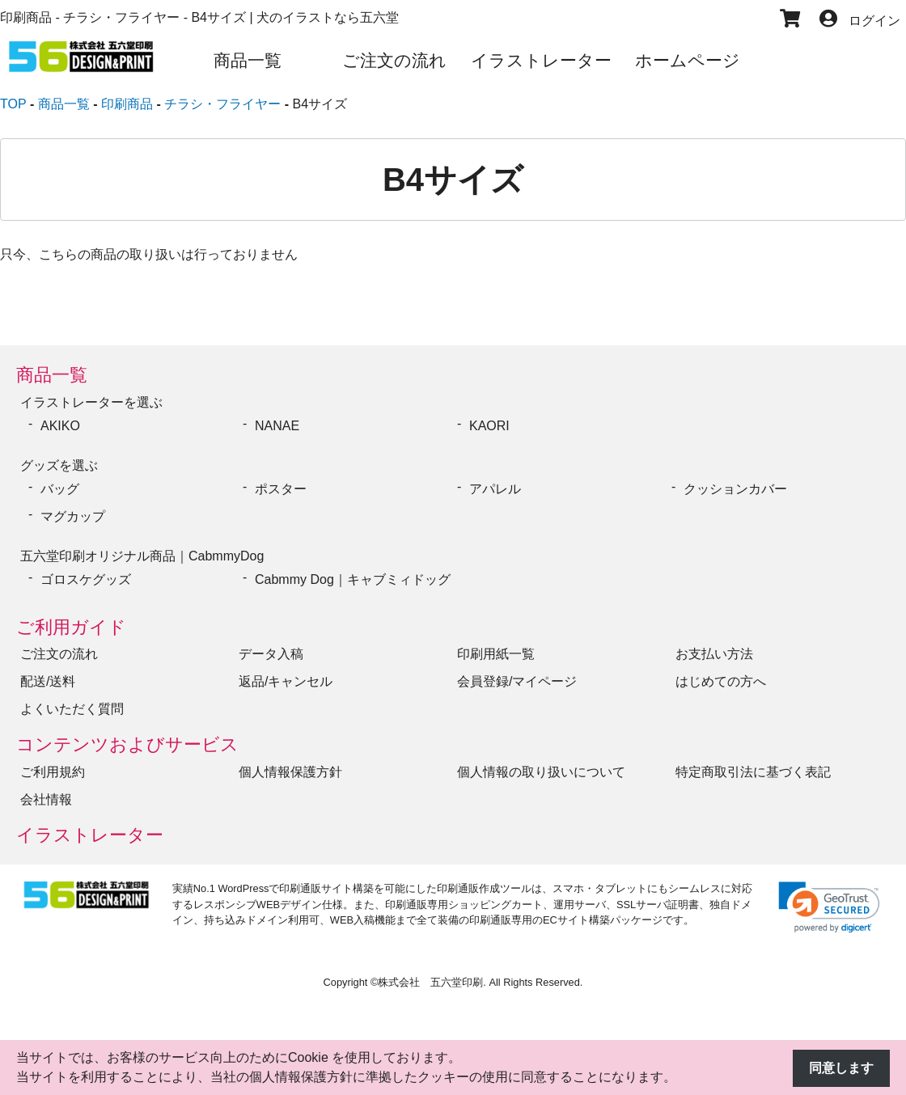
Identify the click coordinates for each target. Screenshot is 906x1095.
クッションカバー (735, 489)
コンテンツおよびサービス (127, 744)
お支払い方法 (714, 654)
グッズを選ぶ (59, 465)
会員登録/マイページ (517, 681)
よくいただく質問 (72, 709)
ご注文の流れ (59, 654)
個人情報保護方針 (290, 772)
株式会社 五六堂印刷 (430, 982)
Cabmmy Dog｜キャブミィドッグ (353, 579)
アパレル (495, 489)
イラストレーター (89, 835)
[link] (829, 907)
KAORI (489, 426)
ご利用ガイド (71, 627)
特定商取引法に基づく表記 (753, 772)
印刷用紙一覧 (496, 654)
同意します (841, 1068)
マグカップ (72, 516)
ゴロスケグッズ (85, 579)
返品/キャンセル (285, 681)
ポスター (281, 489)
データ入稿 (271, 654)
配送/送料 (47, 681)
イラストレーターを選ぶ (91, 402)
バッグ (59, 489)
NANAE (277, 426)
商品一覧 (51, 375)
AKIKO (60, 426)
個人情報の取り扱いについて (541, 772)
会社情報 (46, 799)
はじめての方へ (720, 681)
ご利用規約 (52, 772)
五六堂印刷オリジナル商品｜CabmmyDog (142, 556)
